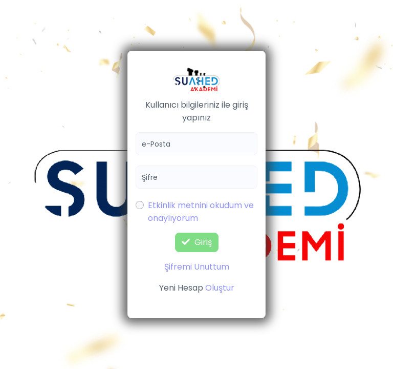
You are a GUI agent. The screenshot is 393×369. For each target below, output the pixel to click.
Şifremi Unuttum (196, 267)
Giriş (197, 242)
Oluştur (219, 288)
